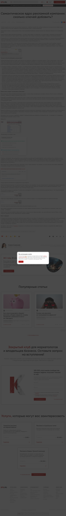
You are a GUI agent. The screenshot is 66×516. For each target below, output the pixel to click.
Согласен (21, 261)
